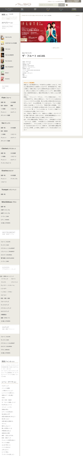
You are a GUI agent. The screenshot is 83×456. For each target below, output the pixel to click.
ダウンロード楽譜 (5, 115)
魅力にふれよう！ (6, 426)
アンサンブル (14, 178)
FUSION (3, 367)
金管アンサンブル (5, 213)
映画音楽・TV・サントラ (13, 372)
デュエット (3, 112)
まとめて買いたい (6, 445)
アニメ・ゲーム (4, 372)
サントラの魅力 (6, 442)
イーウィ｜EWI (5, 216)
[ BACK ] (78, 15)
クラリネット (9, 17)
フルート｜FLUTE (5, 241)
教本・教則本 (4, 105)
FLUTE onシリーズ (7, 404)
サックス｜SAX (5, 245)
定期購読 (73, 9)
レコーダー (3, 288)
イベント (61, 9)
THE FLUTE (38, 15)
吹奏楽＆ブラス (10, 18)
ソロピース (13, 108)
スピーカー (3, 295)
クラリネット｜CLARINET (8, 248)
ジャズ (16, 365)
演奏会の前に (5, 409)
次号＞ (58, 48)
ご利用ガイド (50, 1)
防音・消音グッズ (6, 437)
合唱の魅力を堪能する (7, 421)
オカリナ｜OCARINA (6, 255)
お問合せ (62, 1)
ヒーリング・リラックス (7, 374)
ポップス (11, 365)
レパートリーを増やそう (8, 393)
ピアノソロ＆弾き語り (7, 411)
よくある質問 (57, 1)
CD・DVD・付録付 (7, 400)
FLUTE (29, 15)
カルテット (13, 112)
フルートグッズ (5, 301)
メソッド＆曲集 (6, 388)
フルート (4, 17)
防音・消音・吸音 (5, 298)
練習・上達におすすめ (7, 435)
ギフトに (4, 423)
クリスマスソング (14, 370)
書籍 (12, 105)
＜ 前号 (53, 48)
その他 (4, 376)
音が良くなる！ (6, 419)
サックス (15, 17)
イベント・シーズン (7, 407)
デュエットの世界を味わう (8, 440)
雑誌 (22, 9)
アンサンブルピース (6, 163)
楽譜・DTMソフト (5, 318)
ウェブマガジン (9, 9)
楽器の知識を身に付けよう (8, 416)
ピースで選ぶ (5, 452)
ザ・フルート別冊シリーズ (8, 402)
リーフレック (4, 278)
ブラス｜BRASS (5, 349)
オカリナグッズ (5, 311)
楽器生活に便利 (6, 433)
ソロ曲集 (3, 108)
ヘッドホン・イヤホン (6, 291)
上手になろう (5, 449)
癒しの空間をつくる (7, 428)
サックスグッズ (5, 304)
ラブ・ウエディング (5, 370)
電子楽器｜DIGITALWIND (7, 258)
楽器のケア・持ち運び (7, 395)
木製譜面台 (3, 314)
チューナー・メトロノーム (7, 285)
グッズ (48, 9)
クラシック (4, 365)
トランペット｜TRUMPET (7, 251)
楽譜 (35, 9)
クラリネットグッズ (6, 308)
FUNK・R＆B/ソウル (10, 367)
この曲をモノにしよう (7, 390)
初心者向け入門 (6, 414)
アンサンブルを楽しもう (8, 454)
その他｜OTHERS (5, 223)
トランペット (14, 282)
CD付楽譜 (13, 102)
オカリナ (4, 18)
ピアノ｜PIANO (5, 219)
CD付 (3, 397)
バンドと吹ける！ (6, 447)
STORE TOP (24, 15)
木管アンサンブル (5, 210)
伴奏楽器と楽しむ (6, 430)
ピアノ (15, 18)
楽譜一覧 (3, 102)
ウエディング (5, 385)
